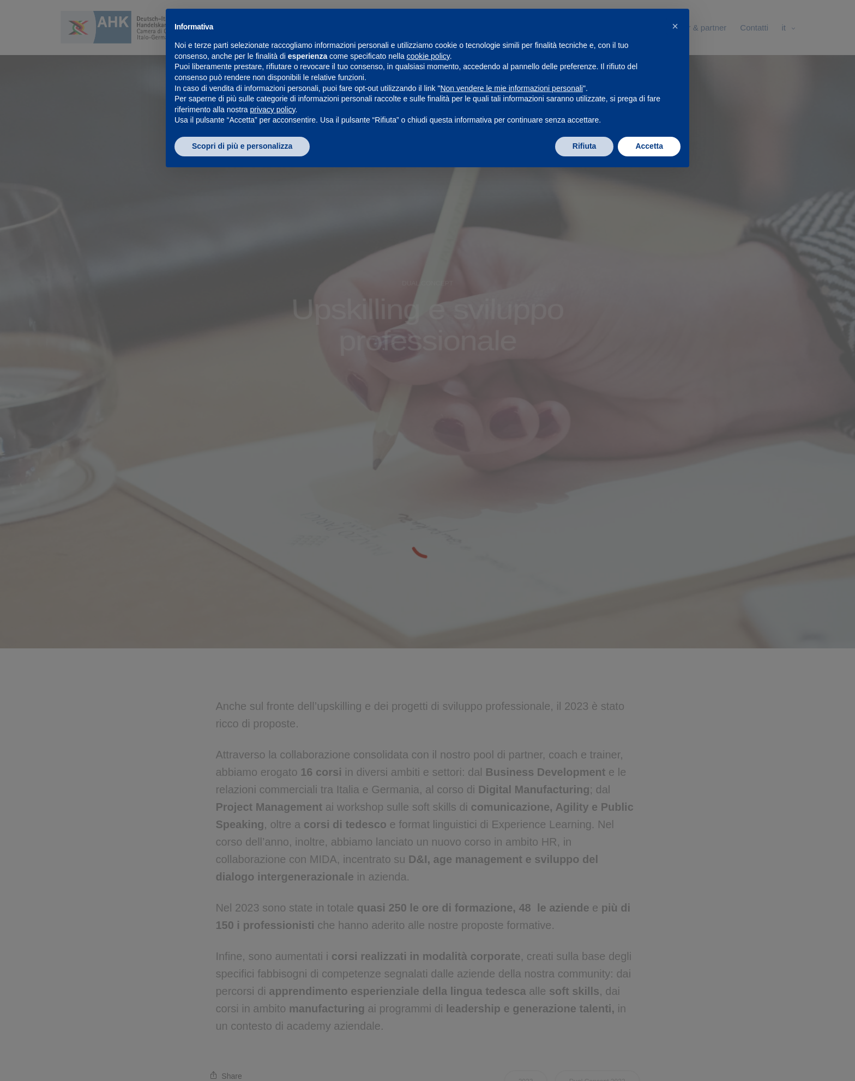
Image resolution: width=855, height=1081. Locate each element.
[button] (675, 26)
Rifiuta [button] (585, 146)
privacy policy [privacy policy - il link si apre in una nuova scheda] (273, 109)
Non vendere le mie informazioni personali (511, 88)
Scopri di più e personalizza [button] (242, 146)
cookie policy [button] (428, 56)
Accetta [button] (649, 146)
